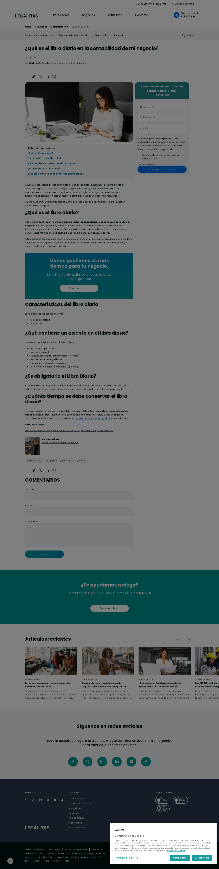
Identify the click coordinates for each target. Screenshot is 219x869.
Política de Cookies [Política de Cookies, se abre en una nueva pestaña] (176, 850)
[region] (163, 843)
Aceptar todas (202, 858)
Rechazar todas (180, 858)
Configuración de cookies (128, 858)
